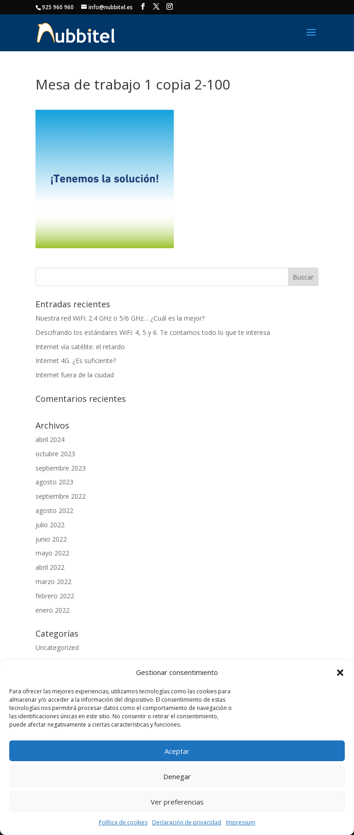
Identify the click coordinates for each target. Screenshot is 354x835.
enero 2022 (52, 610)
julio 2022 (50, 524)
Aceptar (177, 751)
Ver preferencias (177, 801)
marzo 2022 (53, 581)
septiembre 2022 (60, 496)
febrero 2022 (54, 595)
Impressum (240, 822)
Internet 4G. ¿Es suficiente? (75, 360)
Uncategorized (57, 647)
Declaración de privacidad (186, 822)
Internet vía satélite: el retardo (80, 346)
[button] (340, 672)
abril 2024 (50, 439)
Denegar (177, 776)
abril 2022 (50, 567)
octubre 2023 (55, 453)
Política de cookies (123, 822)
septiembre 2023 (60, 468)
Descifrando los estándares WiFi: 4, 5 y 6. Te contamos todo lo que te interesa (152, 332)
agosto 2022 (54, 510)
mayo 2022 (52, 553)
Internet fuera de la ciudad (74, 374)
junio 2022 (51, 539)
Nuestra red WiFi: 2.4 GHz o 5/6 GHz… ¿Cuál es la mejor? (120, 318)
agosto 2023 (54, 481)
